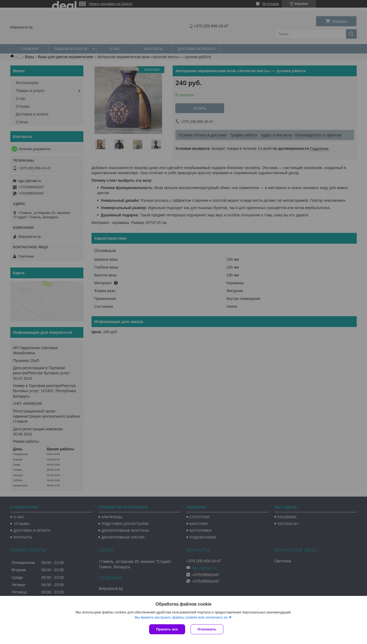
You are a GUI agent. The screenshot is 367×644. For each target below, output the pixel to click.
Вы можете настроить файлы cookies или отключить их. (181, 617)
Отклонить (207, 629)
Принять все (167, 629)
